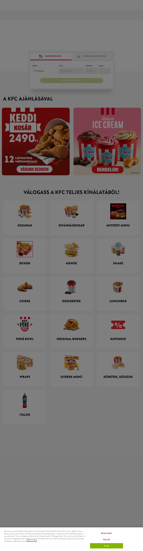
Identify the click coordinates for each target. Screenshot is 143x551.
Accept (106, 546)
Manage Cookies (106, 533)
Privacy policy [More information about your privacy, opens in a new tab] (31, 541)
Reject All (106, 539)
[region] (71, 539)
